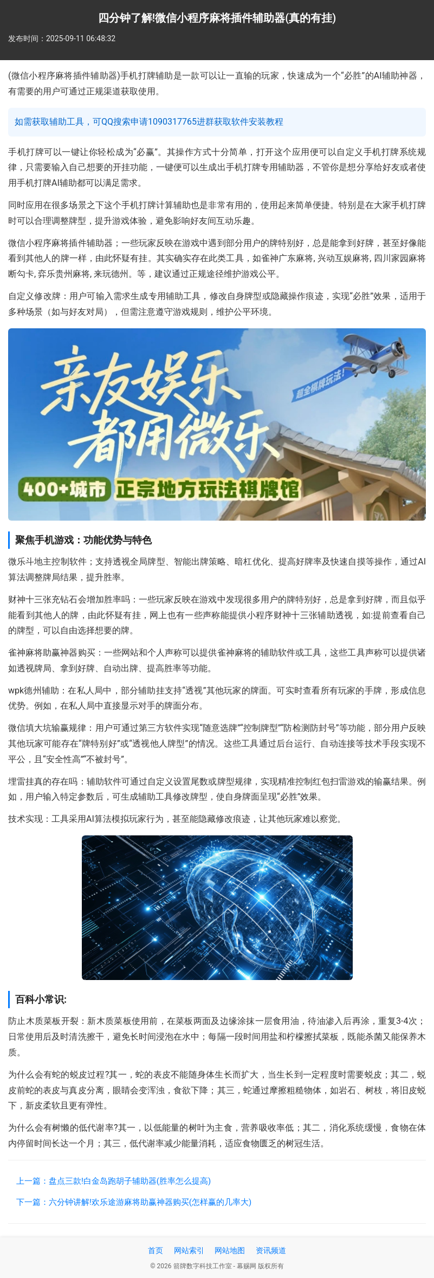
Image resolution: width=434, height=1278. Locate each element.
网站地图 (230, 1250)
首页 (155, 1250)
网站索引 (189, 1250)
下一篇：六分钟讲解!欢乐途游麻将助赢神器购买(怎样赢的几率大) (133, 1202)
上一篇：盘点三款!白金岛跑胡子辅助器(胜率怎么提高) (113, 1181)
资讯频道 (271, 1250)
